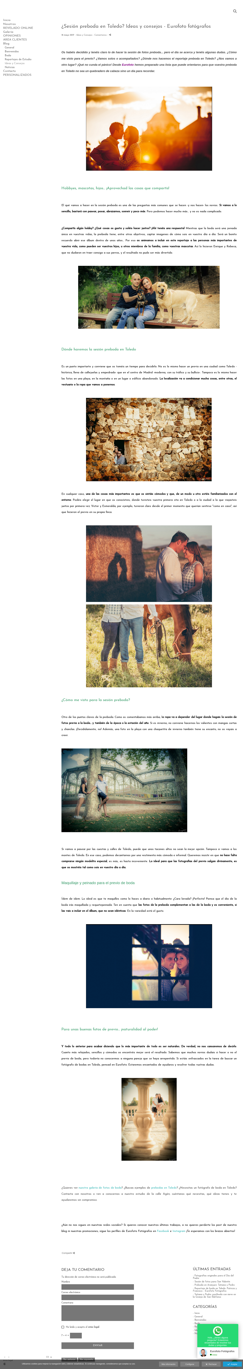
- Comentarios (100, 35)
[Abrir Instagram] (8, 1357)
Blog (6, 43)
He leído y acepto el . (82, 1327)
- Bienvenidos (199, 1320)
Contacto (9, 71)
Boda (8, 55)
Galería (8, 32)
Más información (168, 1364)
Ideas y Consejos (15, 63)
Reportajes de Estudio (18, 59)
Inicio (7, 20)
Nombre (65, 1282)
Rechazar (211, 1364)
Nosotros (9, 24)
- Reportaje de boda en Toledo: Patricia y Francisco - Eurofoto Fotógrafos (215, 1289)
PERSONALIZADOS (17, 75)
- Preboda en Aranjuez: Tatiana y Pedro (214, 1285)
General (9, 47)
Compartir (68, 1253)
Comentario (67, 1303)
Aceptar (232, 1364)
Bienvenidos (12, 51)
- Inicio (196, 1313)
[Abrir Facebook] (4, 1357)
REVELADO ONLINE (18, 28)
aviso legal (93, 1327)
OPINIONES (12, 35)
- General (197, 1317)
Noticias (10, 67)
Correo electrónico (70, 1292)
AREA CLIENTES (15, 39)
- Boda (196, 1323)
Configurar (189, 1364)
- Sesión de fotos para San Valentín (211, 1282)
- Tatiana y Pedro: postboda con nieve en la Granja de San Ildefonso (214, 1295)
